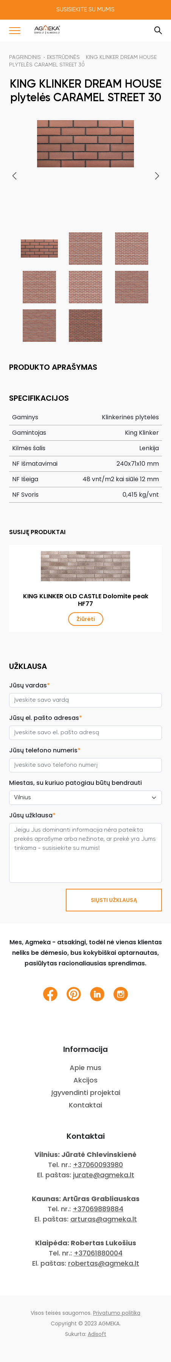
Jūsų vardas (29, 685)
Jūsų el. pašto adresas (45, 717)
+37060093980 (98, 1164)
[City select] (85, 798)
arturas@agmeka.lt (103, 1219)
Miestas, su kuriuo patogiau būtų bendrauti (75, 782)
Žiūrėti (85, 619)
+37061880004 (98, 1253)
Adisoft (97, 1334)
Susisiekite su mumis (85, 10)
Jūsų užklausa (32, 815)
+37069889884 (98, 1209)
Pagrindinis (25, 57)
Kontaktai (85, 1105)
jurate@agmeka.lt (103, 1175)
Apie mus (85, 1067)
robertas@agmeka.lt (103, 1263)
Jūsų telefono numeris (45, 750)
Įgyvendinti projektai (85, 1092)
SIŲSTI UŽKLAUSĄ (114, 900)
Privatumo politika (116, 1313)
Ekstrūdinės (63, 57)
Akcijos (85, 1080)
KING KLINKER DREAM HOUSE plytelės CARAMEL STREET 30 (83, 61)
